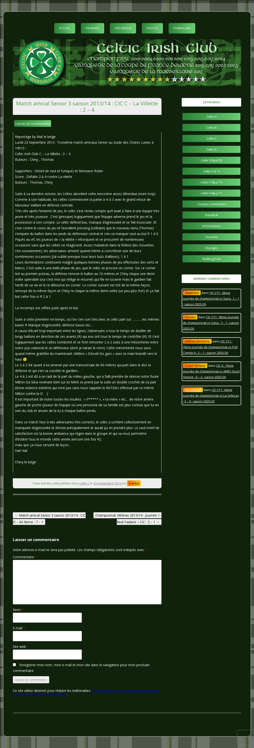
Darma (134, 483)
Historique (123, 28)
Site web (19, 646)
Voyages (211, 248)
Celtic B (211, 127)
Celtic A (211, 116)
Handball (211, 215)
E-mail (19, 628)
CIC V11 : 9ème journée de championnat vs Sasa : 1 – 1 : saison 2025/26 (211, 298)
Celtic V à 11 (211, 171)
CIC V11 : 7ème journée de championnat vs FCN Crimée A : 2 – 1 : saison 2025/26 (210, 347)
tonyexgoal (193, 390)
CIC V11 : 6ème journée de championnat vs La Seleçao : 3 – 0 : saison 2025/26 (211, 395)
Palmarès (92, 28)
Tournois (211, 237)
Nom (18, 609)
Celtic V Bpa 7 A (211, 182)
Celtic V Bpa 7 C (211, 193)
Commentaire (25, 557)
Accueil (64, 28)
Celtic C (84, 483)
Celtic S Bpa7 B (211, 160)
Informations (211, 226)
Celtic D (211, 149)
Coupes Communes (211, 204)
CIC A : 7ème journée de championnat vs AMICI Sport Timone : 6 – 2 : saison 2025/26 (211, 371)
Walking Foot (211, 259)
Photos (152, 28)
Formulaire (181, 28)
